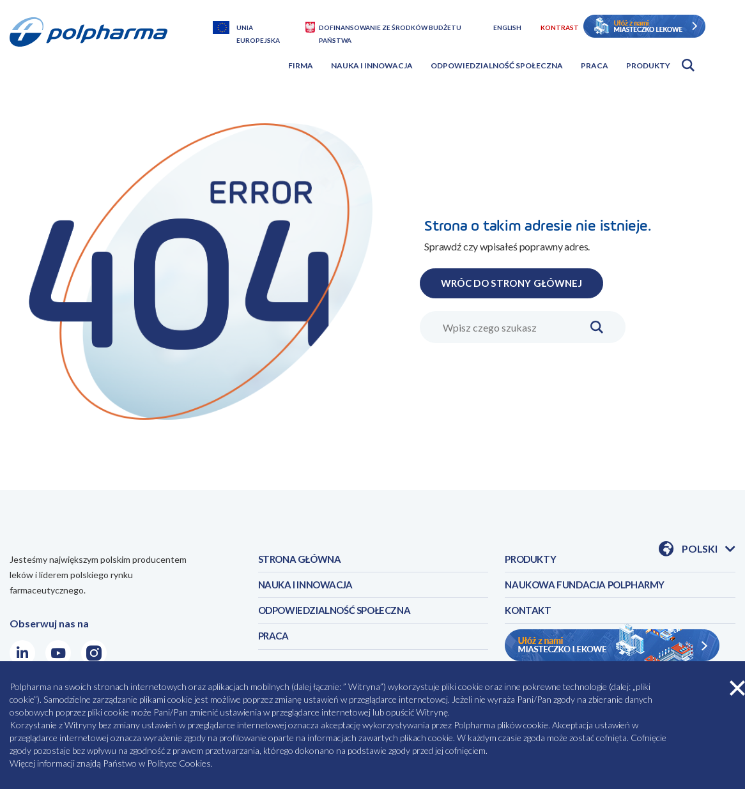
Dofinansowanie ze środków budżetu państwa (390, 29)
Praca (594, 65)
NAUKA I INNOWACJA (308, 587)
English (507, 27)
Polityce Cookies (179, 763)
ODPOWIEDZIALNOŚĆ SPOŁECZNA (341, 615)
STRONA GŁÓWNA (303, 560)
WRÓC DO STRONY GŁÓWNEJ (518, 283)
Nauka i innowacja (372, 65)
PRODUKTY (532, 560)
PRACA (274, 642)
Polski (708, 549)
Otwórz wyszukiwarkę (688, 65)
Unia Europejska (258, 29)
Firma (300, 65)
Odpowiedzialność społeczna (497, 65)
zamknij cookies (737, 688)
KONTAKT (529, 615)
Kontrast (560, 27)
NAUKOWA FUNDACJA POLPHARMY (591, 587)
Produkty (648, 65)
